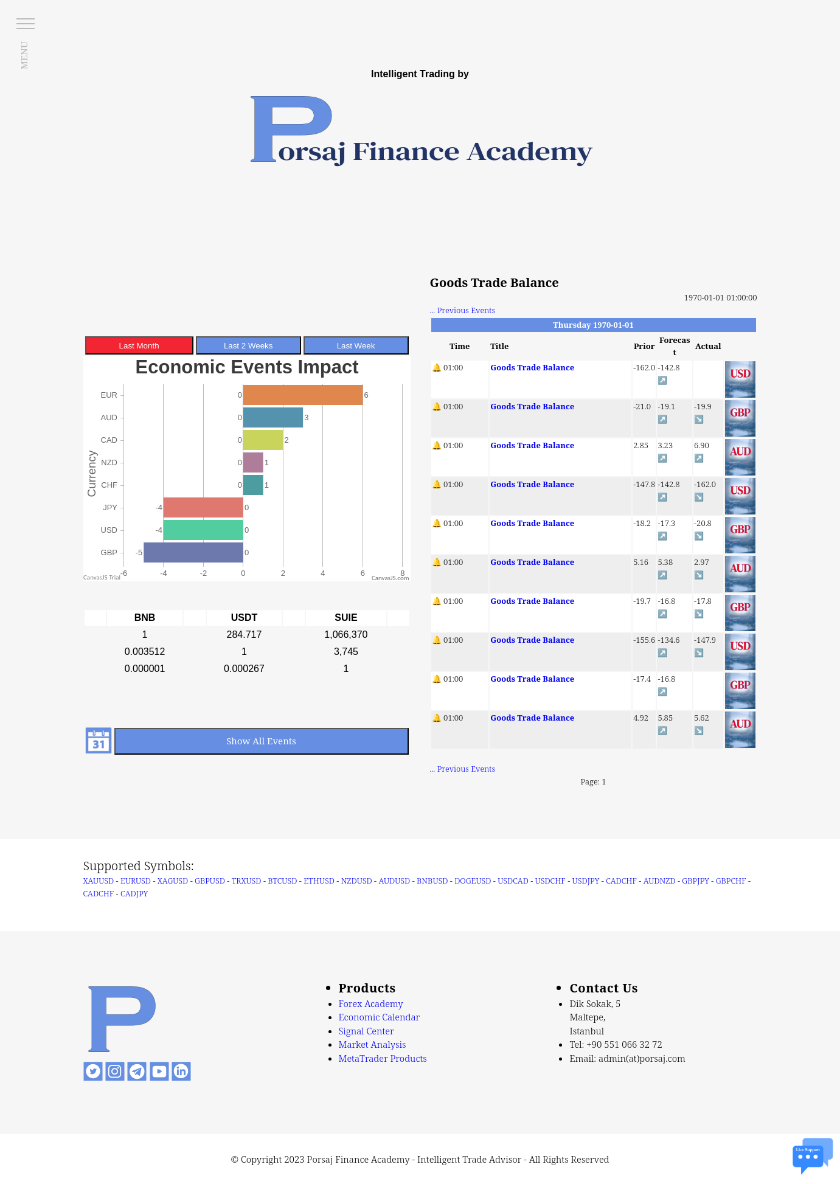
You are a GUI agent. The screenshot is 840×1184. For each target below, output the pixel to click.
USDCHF (550, 880)
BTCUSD (282, 880)
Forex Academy (371, 1003)
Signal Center (366, 1031)
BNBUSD (432, 880)
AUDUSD (394, 880)
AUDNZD (660, 880)
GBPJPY (695, 880)
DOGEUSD (472, 880)
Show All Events (261, 741)
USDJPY (586, 880)
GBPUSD (210, 880)
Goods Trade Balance (532, 367)
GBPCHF (731, 880)
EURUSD (135, 880)
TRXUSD (247, 880)
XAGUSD (173, 880)
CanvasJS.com (390, 578)
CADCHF (621, 880)
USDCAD (513, 880)
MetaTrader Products (383, 1058)
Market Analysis (372, 1044)
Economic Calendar (379, 1017)
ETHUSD (319, 880)
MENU (24, 55)
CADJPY (134, 893)
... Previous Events (463, 310)
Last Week (356, 345)
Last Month (139, 345)
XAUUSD (98, 880)
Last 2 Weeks (248, 345)
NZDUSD (356, 880)
